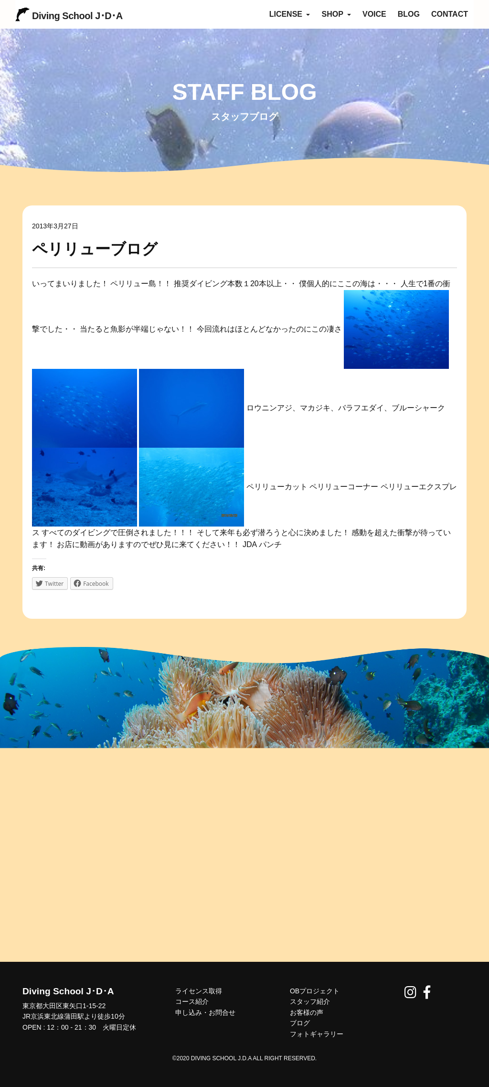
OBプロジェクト (315, 991)
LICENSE (289, 14)
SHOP (336, 14)
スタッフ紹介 (310, 1001)
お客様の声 (306, 1012)
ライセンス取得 (198, 991)
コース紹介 (192, 1001)
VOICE (374, 14)
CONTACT (449, 14)
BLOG (409, 14)
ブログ (300, 1023)
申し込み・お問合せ (205, 1012)
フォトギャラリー (316, 1034)
